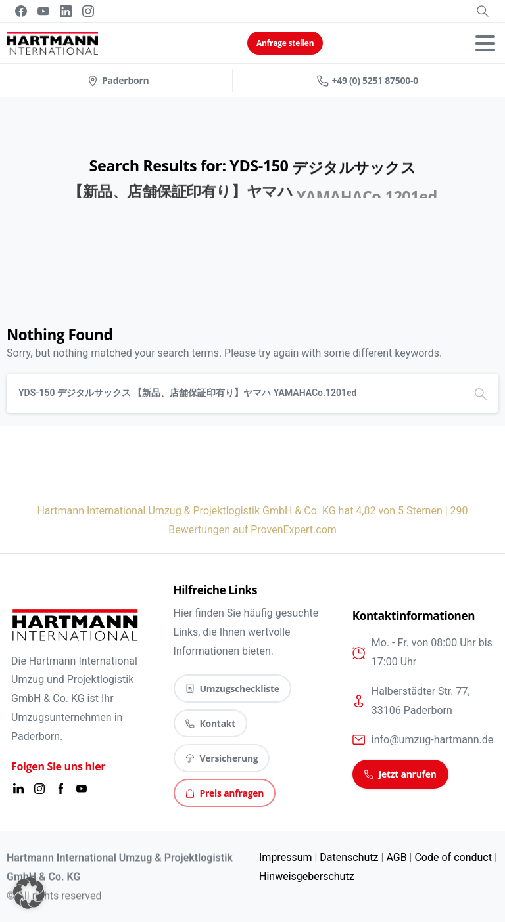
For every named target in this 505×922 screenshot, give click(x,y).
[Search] (235, 393)
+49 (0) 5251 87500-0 (367, 80)
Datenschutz (349, 857)
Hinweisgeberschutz (306, 876)
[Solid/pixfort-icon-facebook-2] (60, 788)
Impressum (285, 857)
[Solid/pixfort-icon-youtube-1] (81, 788)
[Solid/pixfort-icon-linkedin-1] (18, 788)
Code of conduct (452, 857)
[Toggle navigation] (485, 43)
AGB (396, 857)
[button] (29, 893)
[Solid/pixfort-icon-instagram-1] (39, 788)
